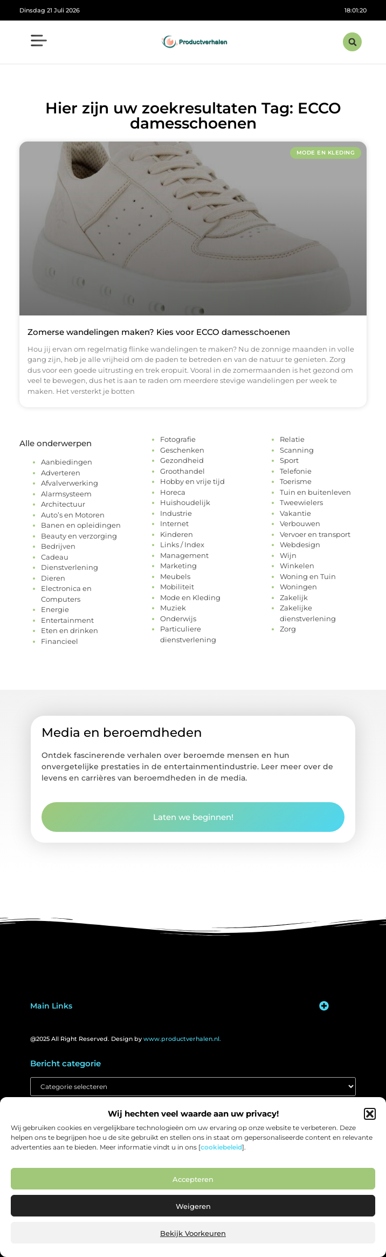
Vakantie (295, 513)
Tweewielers (301, 502)
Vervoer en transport (315, 534)
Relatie (292, 439)
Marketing (178, 565)
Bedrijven (58, 546)
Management (184, 555)
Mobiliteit (177, 586)
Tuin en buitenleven (315, 492)
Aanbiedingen (66, 462)
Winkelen (297, 565)
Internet (174, 523)
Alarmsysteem (66, 493)
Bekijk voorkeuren (193, 1233)
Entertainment (67, 620)
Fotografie (178, 439)
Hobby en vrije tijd (192, 481)
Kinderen (176, 534)
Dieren (53, 578)
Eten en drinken (69, 630)
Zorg (288, 628)
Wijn (288, 555)
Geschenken (182, 450)
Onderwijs (178, 618)
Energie (55, 609)
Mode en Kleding (190, 597)
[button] (369, 1113)
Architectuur (63, 504)
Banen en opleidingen (81, 525)
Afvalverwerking (69, 483)
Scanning (297, 450)
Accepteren (193, 1179)
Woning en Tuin (308, 576)
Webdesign (300, 544)
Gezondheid (182, 460)
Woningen (298, 586)
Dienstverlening (69, 567)
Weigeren (193, 1206)
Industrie (176, 513)
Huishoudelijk (185, 502)
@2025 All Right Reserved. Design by (125, 1039)
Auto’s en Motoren (73, 514)
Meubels (175, 576)
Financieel (59, 641)
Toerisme (296, 481)
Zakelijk (294, 597)
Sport (289, 460)
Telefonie (296, 471)
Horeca (172, 492)
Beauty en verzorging (79, 536)
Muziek (173, 607)
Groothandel (182, 471)
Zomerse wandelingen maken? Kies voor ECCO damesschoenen (158, 332)
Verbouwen (300, 523)
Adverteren (60, 472)
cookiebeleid (221, 1147)
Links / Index (182, 544)
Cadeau (54, 557)
